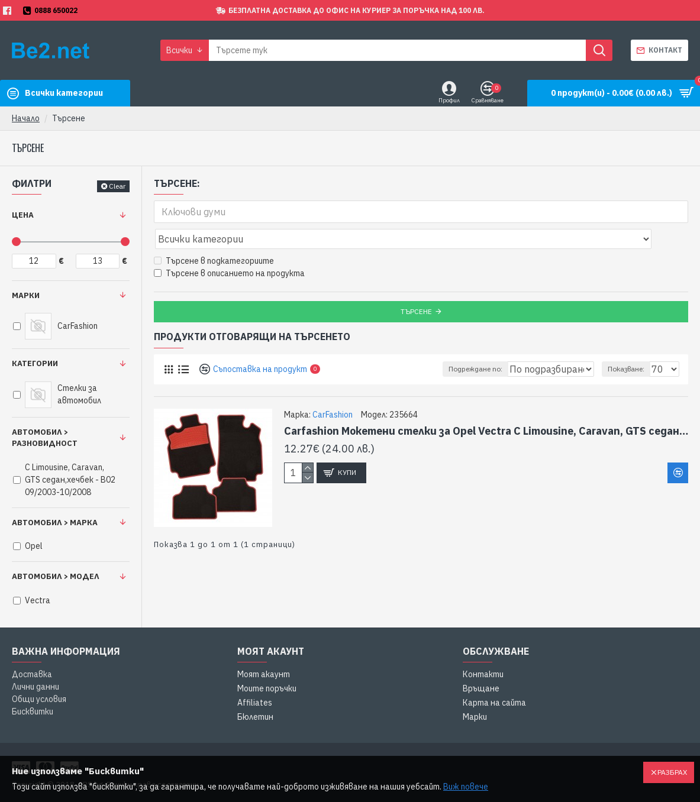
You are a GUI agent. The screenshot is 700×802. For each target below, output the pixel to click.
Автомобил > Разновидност (45, 438)
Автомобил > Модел (55, 576)
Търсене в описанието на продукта (229, 247)
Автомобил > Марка (55, 523)
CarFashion (332, 388)
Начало (26, 118)
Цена (23, 215)
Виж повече (465, 786)
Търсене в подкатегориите (214, 234)
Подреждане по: (451, 342)
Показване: (631, 342)
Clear (117, 186)
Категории (35, 363)
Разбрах (672, 772)
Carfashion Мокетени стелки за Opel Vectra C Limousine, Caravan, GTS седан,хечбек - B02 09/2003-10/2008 (486, 405)
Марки (26, 295)
